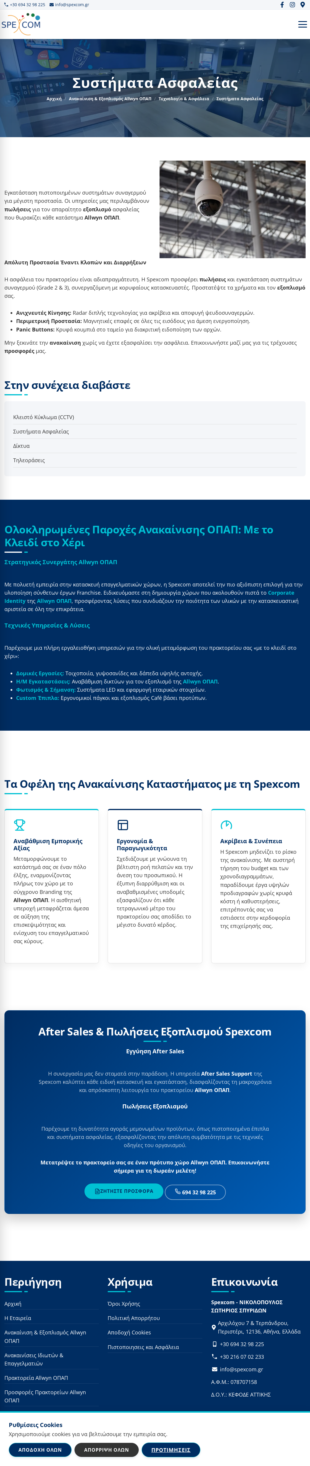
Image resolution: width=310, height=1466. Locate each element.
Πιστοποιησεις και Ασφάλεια (143, 1347)
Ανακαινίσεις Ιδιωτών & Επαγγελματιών (33, 1359)
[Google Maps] (303, 5)
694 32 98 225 (195, 1192)
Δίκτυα (21, 445)
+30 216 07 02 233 (242, 1356)
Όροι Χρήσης (124, 1303)
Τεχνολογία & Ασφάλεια (184, 98)
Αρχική (54, 98)
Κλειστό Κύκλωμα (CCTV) (43, 417)
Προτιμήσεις (171, 1449)
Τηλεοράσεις (29, 460)
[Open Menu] (302, 24)
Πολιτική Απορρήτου (134, 1318)
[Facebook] (282, 5)
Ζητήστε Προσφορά (123, 1191)
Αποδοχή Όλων (40, 1450)
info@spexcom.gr (69, 4)
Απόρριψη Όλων (106, 1450)
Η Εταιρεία (17, 1318)
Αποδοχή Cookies (129, 1332)
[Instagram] (292, 5)
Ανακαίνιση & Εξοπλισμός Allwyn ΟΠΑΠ (110, 98)
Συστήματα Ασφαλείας (41, 431)
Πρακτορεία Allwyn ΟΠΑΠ (36, 1378)
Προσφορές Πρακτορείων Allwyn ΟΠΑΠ (45, 1396)
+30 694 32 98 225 (24, 4)
